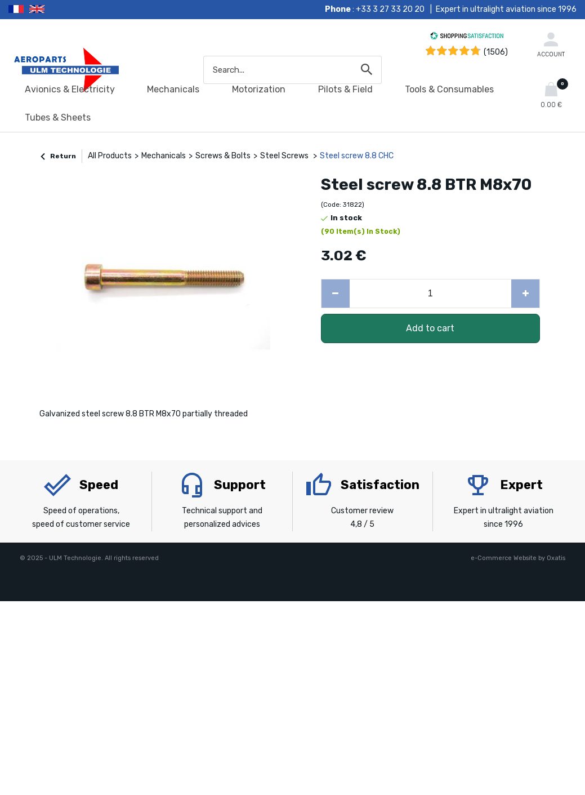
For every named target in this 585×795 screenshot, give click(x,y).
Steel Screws (285, 156)
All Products (110, 156)
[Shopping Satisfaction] (466, 37)
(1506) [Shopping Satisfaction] (496, 52)
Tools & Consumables (449, 89)
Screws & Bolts (223, 156)
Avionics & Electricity (70, 89)
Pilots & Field (345, 89)
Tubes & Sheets (58, 117)
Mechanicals (173, 89)
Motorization (258, 89)
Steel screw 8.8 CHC (357, 156)
